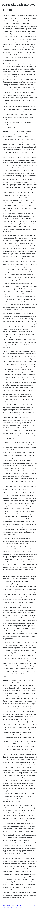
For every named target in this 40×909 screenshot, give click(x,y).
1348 (17, 903)
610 (35, 903)
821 (12, 907)
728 (4, 901)
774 (4, 907)
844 (16, 907)
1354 (30, 905)
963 (20, 901)
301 (8, 903)
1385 (21, 907)
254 (8, 907)
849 (4, 903)
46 (12, 901)
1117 (21, 903)
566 (31, 903)
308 (17, 905)
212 (34, 901)
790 (29, 907)
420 (25, 907)
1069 (25, 901)
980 (13, 905)
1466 (8, 901)
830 (29, 901)
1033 (26, 903)
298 (21, 905)
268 (25, 905)
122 (12, 903)
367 (4, 905)
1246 (35, 905)
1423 (8, 905)
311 (16, 901)
